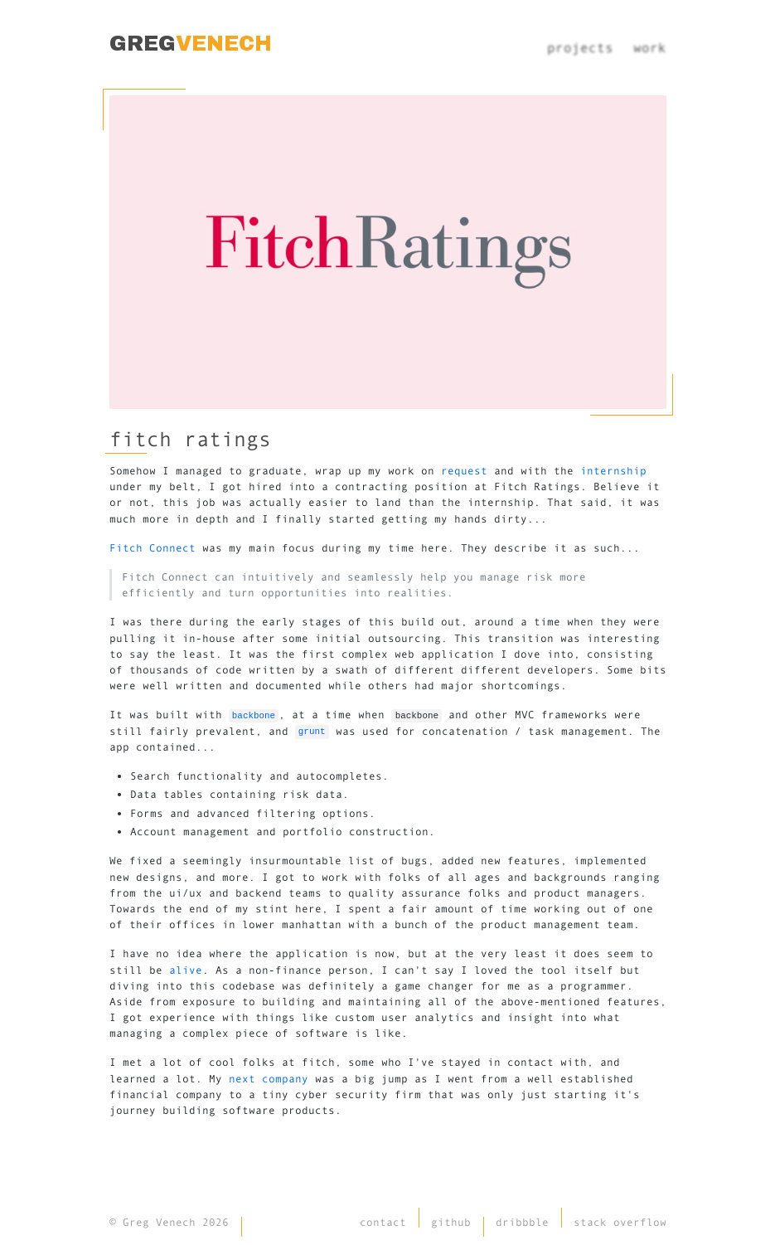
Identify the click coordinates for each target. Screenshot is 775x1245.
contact (385, 1222)
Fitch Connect (152, 548)
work (649, 47)
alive (185, 970)
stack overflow (620, 1222)
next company (268, 1078)
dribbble (525, 1222)
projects (580, 47)
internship (613, 470)
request (464, 470)
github (453, 1222)
